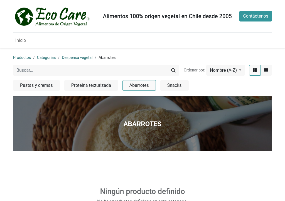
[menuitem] (20, 40)
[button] (225, 70)
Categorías (46, 57)
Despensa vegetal (77, 57)
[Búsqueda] (173, 70)
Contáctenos (255, 16)
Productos (22, 57)
